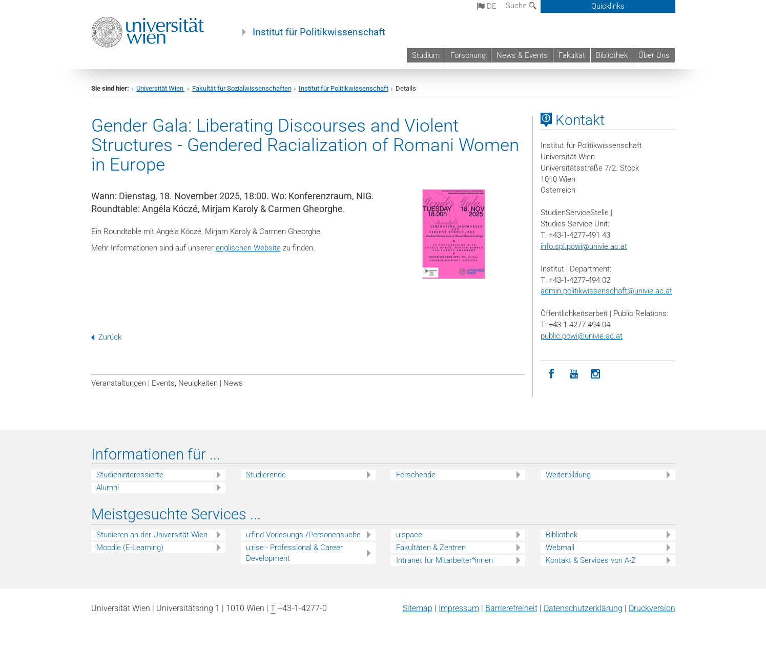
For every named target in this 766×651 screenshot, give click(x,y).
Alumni (107, 487)
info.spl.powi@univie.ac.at (584, 246)
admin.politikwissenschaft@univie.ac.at (606, 291)
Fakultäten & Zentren (431, 547)
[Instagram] (596, 374)
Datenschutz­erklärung (583, 608)
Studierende (266, 474)
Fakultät (571, 55)
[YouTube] (574, 374)
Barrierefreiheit (511, 608)
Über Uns (654, 55)
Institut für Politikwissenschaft (319, 32)
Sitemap (417, 608)
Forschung (468, 55)
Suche (521, 5)
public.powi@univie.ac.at (582, 336)
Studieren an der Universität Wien (152, 534)
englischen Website (248, 248)
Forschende (416, 474)
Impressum (459, 608)
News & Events (522, 55)
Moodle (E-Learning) (129, 547)
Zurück (106, 337)
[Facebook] (552, 374)
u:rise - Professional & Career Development (294, 553)
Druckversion (652, 608)
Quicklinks (608, 6)
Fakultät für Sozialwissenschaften (242, 88)
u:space (409, 534)
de (486, 6)
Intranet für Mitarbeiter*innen (444, 560)
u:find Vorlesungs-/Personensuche (303, 534)
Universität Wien (160, 88)
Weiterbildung (568, 474)
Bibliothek (612, 55)
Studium (426, 55)
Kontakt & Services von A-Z (591, 560)
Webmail (560, 547)
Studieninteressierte (129, 474)
